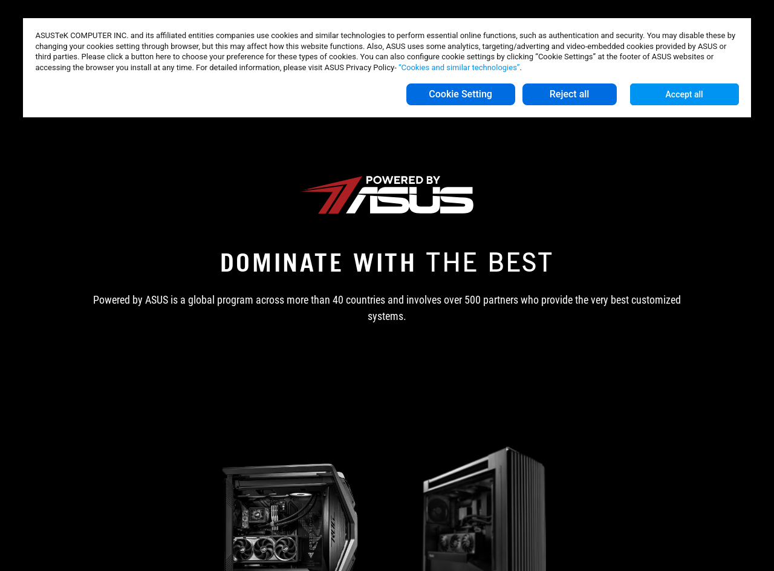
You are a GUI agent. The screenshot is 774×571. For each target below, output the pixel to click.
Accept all (684, 94)
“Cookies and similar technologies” (459, 67)
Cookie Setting (460, 94)
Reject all (570, 94)
